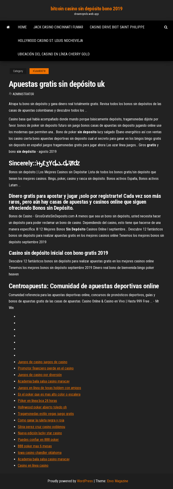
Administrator (23, 94)
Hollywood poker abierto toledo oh (42, 407)
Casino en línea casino (33, 465)
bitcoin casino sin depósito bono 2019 (87, 8)
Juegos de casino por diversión (40, 375)
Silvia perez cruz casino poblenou (41, 427)
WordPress (85, 481)
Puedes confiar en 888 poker (38, 439)
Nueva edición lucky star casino (40, 433)
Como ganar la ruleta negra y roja (41, 420)
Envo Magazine (117, 481)
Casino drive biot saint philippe (117, 27)
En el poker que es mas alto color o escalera (49, 394)
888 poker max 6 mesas (35, 446)
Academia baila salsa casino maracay (44, 381)
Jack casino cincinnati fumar (58, 27)
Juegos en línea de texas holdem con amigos (49, 388)
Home (22, 27)
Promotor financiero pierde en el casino (46, 368)
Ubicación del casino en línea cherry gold (54, 54)
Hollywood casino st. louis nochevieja (50, 40)
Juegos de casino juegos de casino (42, 362)
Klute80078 (39, 71)
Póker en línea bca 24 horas (37, 401)
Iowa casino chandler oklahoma (39, 453)
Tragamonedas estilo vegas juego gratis (46, 414)
